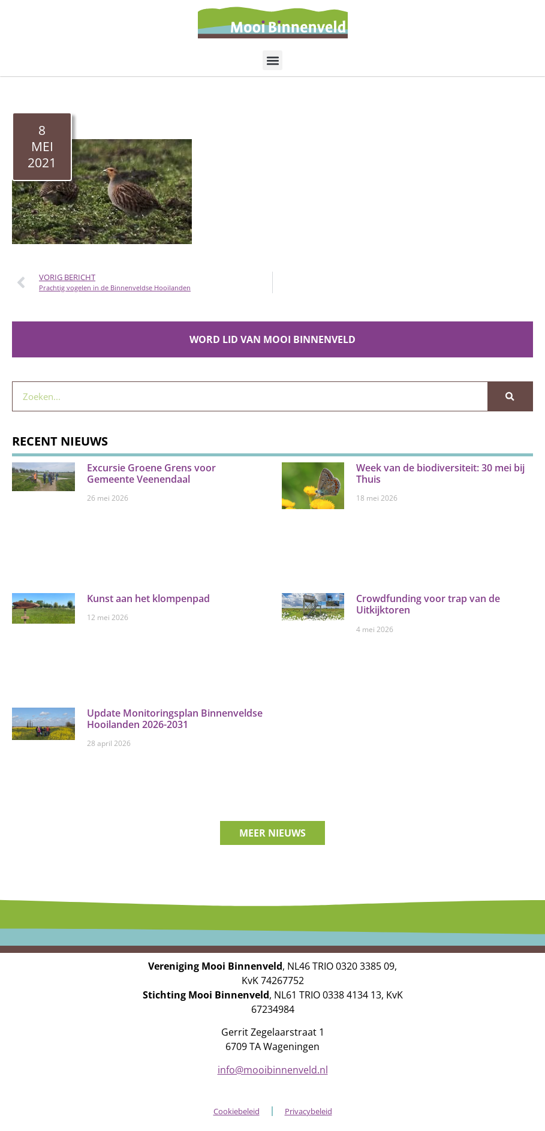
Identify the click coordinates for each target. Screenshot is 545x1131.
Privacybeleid (308, 1111)
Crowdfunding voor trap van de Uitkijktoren (428, 604)
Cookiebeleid (236, 1111)
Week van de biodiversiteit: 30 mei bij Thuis (440, 473)
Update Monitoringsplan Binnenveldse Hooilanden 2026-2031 (175, 718)
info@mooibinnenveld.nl (273, 1069)
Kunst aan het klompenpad (148, 598)
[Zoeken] (509, 396)
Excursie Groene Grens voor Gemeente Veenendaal (151, 473)
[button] (272, 60)
